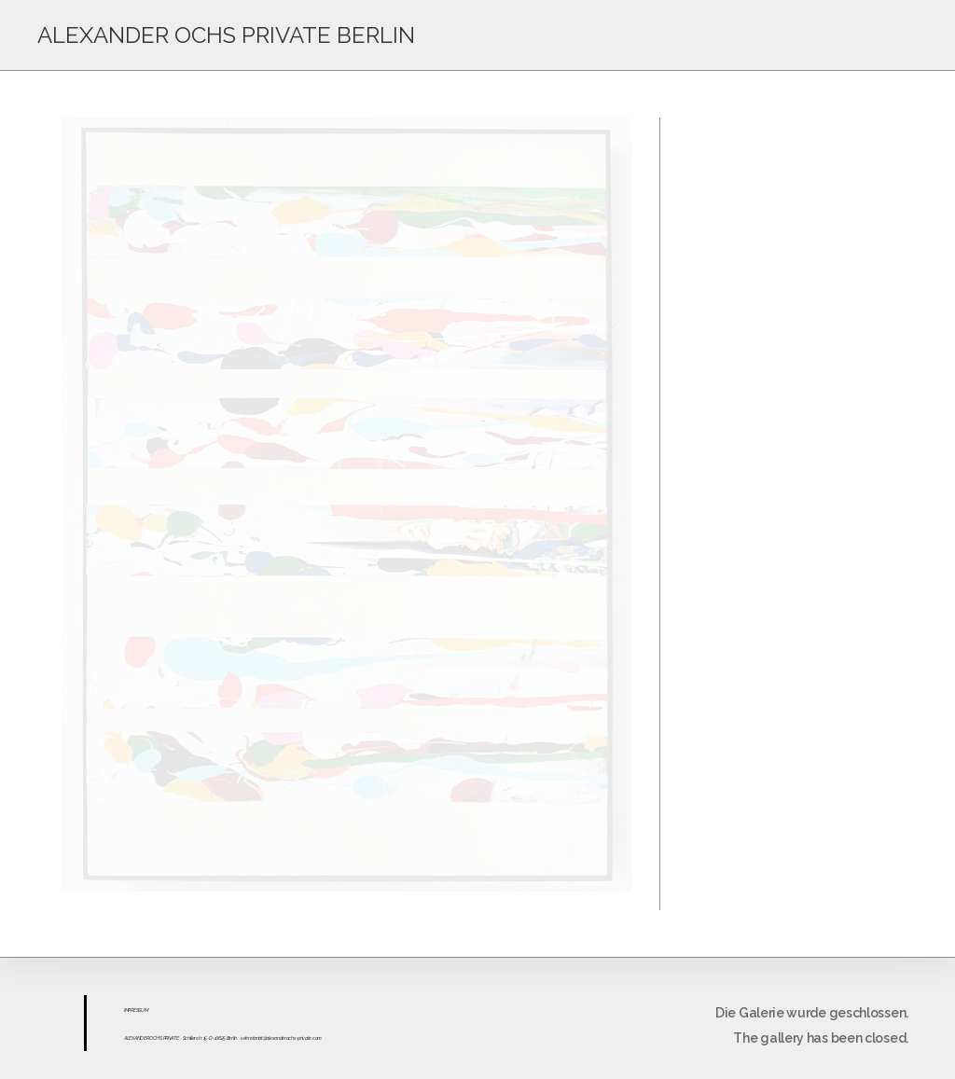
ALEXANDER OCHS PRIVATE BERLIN (226, 34)
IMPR (128, 1010)
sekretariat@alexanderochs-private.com (281, 1038)
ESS (137, 1010)
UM (144, 1010)
